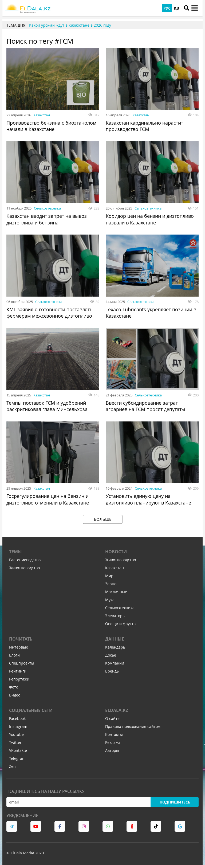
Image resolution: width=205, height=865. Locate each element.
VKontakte (18, 749)
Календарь (115, 645)
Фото (13, 685)
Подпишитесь (174, 800)
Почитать (20, 638)
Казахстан (41, 115)
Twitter (15, 741)
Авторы (112, 749)
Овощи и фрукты (120, 622)
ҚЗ (176, 8)
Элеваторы (115, 614)
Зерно (110, 582)
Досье (110, 653)
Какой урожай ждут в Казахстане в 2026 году (70, 25)
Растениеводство (25, 558)
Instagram (18, 725)
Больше (102, 517)
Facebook (17, 717)
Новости (116, 550)
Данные (114, 638)
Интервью (18, 645)
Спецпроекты (21, 661)
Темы (15, 550)
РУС (167, 8)
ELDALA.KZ (116, 709)
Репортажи (19, 677)
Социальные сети (31, 709)
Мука (110, 598)
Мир (109, 574)
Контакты (114, 733)
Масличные (116, 590)
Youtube (16, 733)
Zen (12, 765)
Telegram (17, 757)
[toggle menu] (194, 8)
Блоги (14, 653)
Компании (114, 661)
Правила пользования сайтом (132, 725)
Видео (14, 693)
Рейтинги (17, 669)
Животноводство (24, 566)
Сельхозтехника (47, 208)
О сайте (112, 717)
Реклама (112, 741)
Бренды (112, 669)
